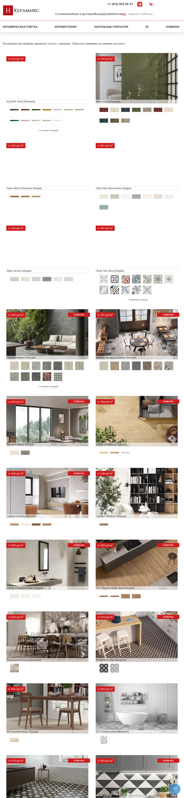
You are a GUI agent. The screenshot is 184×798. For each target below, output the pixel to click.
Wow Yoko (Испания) (77, 84)
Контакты (135, 14)
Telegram (165, 3)
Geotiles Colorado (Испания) (141, 492)
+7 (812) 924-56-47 (146, 4)
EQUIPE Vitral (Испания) (20, 84)
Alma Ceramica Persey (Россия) (83, 668)
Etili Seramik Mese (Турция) (81, 437)
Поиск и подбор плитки (61, 733)
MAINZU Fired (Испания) (79, 492)
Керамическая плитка (20, 26)
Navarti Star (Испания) (18, 492)
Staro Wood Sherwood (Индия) (142, 84)
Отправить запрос (57, 762)
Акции (107, 14)
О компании (65, 14)
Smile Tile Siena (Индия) (139, 165)
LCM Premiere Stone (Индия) (22, 668)
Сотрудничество (15, 750)
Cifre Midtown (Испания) (79, 558)
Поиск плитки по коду (60, 768)
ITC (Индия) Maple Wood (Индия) (84, 381)
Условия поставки (16, 762)
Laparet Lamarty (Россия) (79, 326)
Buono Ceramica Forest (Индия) (143, 668)
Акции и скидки (14, 745)
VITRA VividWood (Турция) (21, 326)
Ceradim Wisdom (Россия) (140, 326)
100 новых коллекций (60, 739)
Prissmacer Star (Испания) (21, 437)
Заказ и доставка (87, 14)
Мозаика (51, 756)
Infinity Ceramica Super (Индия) (24, 381)
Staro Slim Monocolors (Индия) (23, 165)
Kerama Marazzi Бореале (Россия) (85, 245)
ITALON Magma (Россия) (20, 245)
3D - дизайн (53, 745)
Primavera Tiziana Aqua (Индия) (83, 613)
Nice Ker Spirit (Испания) (139, 613)
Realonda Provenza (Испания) (142, 381)
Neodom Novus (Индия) (138, 245)
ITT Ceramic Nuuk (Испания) (141, 437)
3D (147, 26)
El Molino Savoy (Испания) (21, 558)
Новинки (173, 26)
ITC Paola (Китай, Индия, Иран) (24, 613)
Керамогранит (66, 26)
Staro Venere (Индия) (77, 165)
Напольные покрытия (111, 26)
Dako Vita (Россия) (135, 558)
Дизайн (120, 14)
